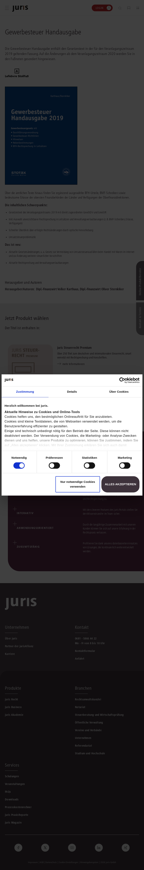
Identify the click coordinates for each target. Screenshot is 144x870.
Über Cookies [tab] (119, 391)
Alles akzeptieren (120, 484)
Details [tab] (72, 391)
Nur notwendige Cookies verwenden (77, 484)
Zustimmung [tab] (25, 391)
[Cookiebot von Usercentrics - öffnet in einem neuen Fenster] (122, 380)
